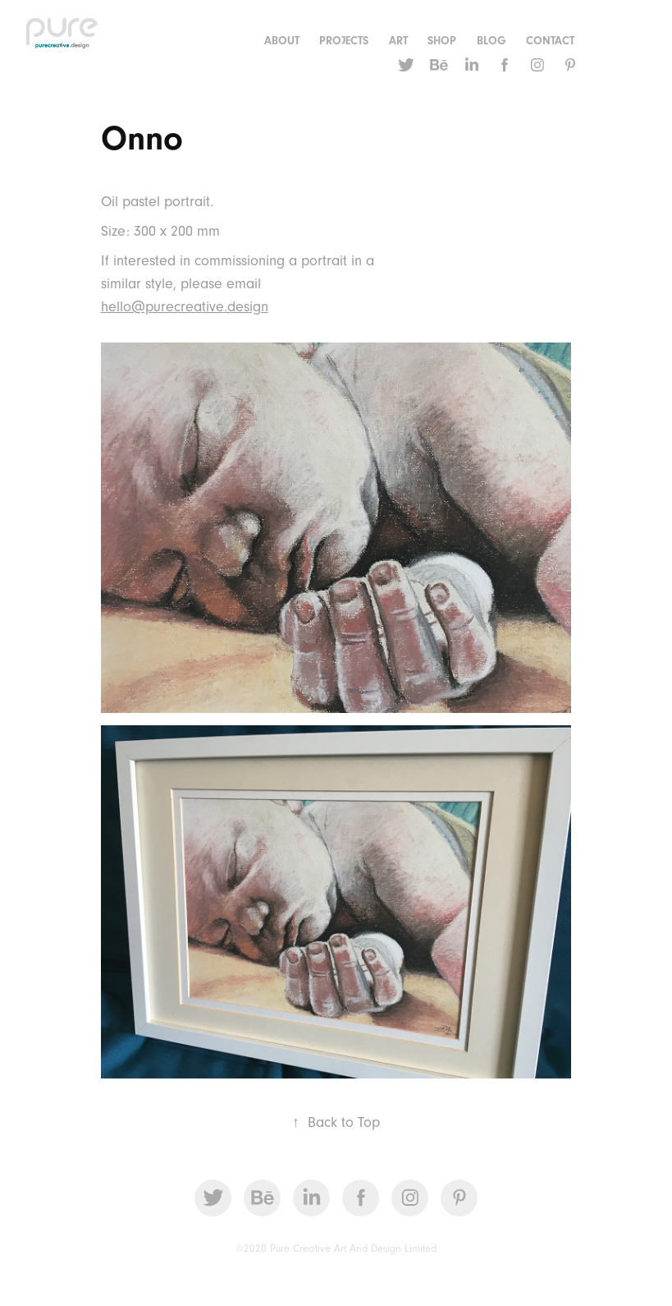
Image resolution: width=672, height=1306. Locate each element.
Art (398, 41)
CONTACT (550, 41)
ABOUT (281, 41)
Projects (343, 41)
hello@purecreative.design (184, 306)
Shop (441, 41)
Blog (491, 41)
